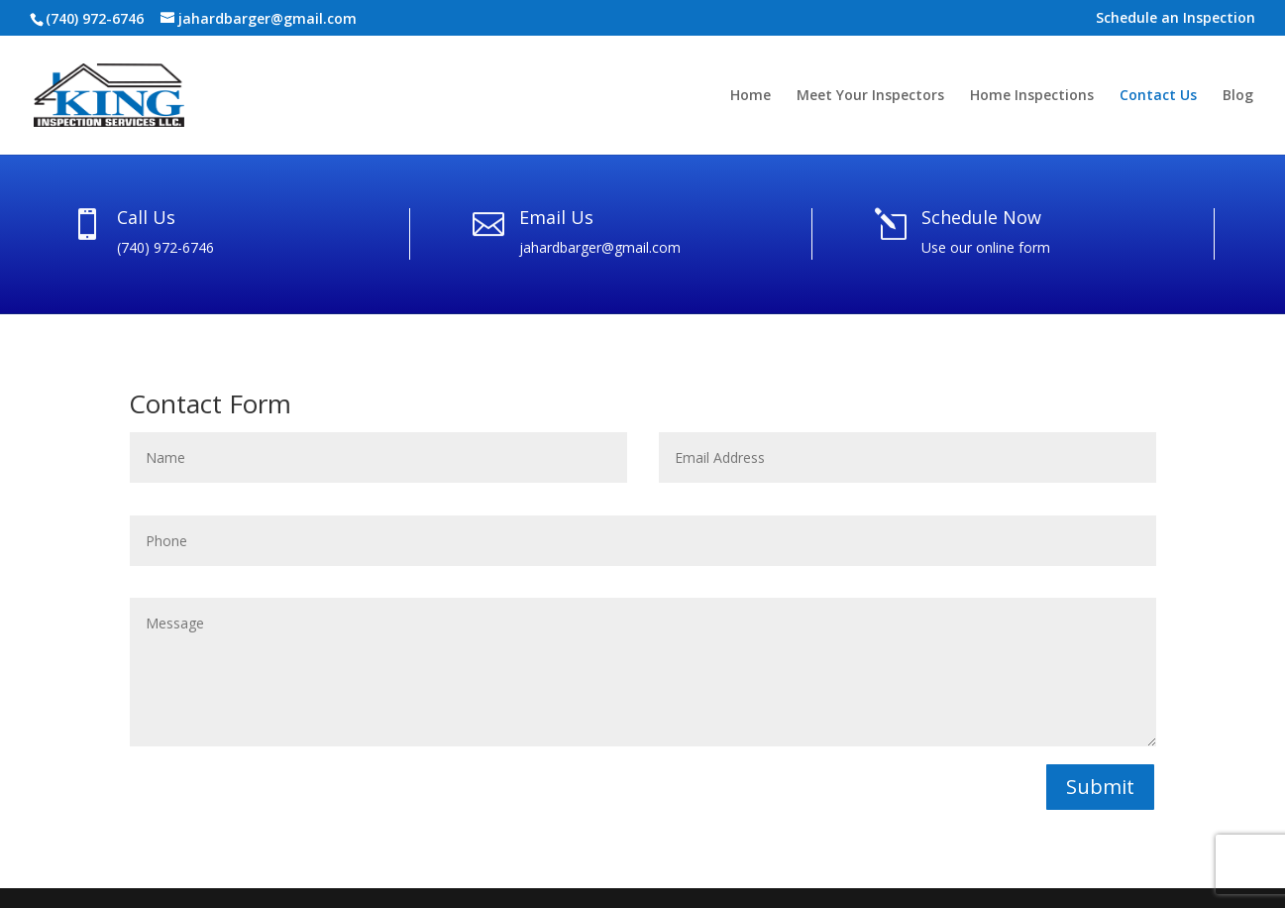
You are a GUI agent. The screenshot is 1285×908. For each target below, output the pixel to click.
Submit (1100, 786)
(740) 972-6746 (95, 18)
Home (750, 96)
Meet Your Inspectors (870, 96)
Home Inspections (1032, 96)
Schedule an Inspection (1175, 19)
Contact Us (1158, 96)
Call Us (146, 217)
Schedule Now (981, 217)
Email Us (556, 217)
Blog (1238, 96)
